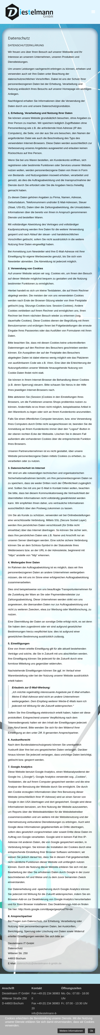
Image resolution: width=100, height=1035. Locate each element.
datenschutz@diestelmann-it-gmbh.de (39, 963)
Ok (91, 1030)
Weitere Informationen (71, 1030)
